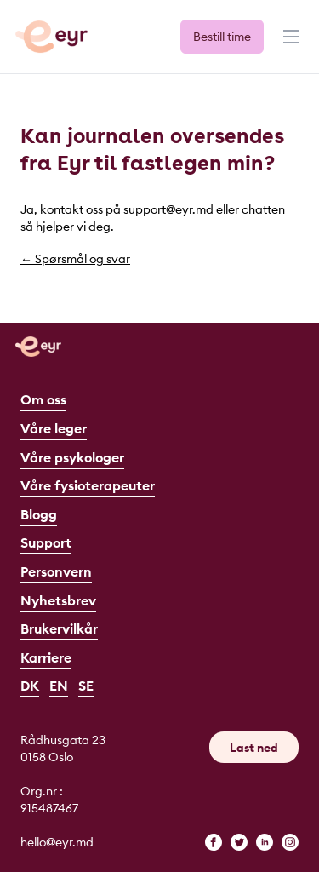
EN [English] (58, 685)
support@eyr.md (168, 209)
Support (45, 542)
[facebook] (213, 842)
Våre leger (53, 428)
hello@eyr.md (57, 842)
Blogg (38, 514)
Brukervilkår (59, 628)
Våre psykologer (72, 457)
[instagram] (290, 842)
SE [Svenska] (86, 685)
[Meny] (289, 44)
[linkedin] (264, 842)
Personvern (56, 571)
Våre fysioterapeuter (87, 485)
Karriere (45, 657)
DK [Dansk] (29, 685)
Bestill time (222, 36)
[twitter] (239, 842)
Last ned (254, 747)
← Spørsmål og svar (75, 259)
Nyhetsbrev (58, 600)
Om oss (43, 399)
